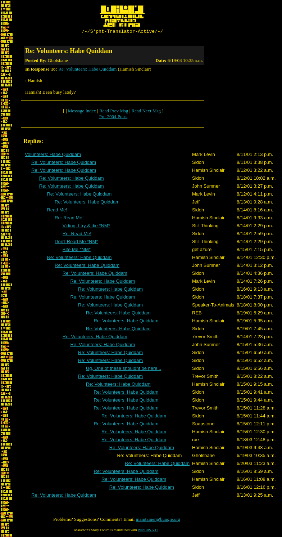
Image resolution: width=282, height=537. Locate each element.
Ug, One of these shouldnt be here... (124, 369)
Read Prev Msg (113, 112)
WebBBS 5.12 (148, 531)
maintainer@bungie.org (158, 520)
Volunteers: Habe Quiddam (53, 155)
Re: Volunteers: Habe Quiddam (87, 70)
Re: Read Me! (69, 218)
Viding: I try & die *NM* (86, 226)
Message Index (82, 112)
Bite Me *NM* (77, 250)
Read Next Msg (146, 112)
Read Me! (57, 211)
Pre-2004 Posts (113, 117)
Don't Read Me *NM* (76, 242)
